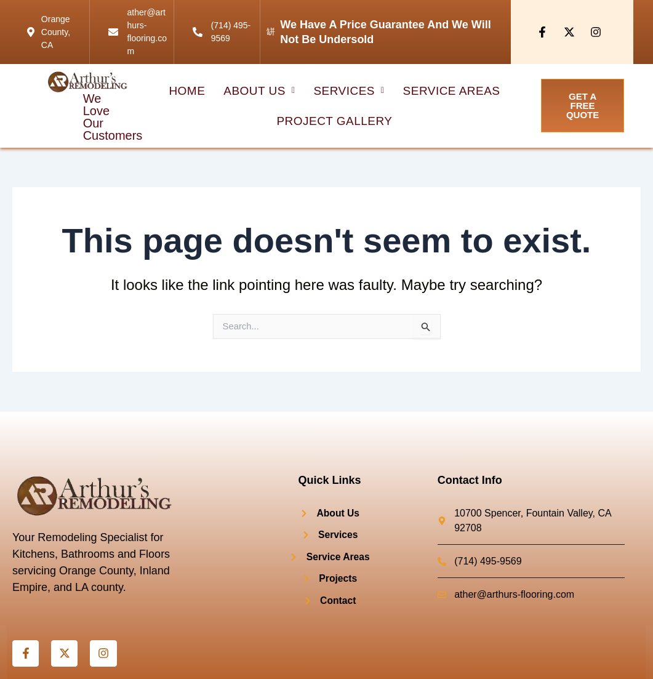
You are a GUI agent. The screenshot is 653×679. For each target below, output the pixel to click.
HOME (188, 90)
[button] (260, 91)
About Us (260, 90)
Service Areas (451, 90)
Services (349, 90)
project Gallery (334, 121)
